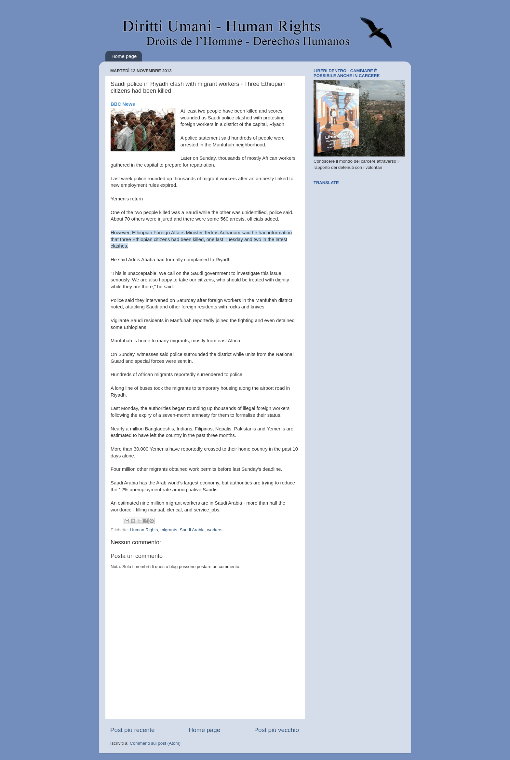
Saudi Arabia (192, 529)
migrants (168, 529)
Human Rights (144, 529)
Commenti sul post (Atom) (155, 743)
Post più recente (132, 729)
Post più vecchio (276, 729)
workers (214, 529)
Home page (124, 56)
